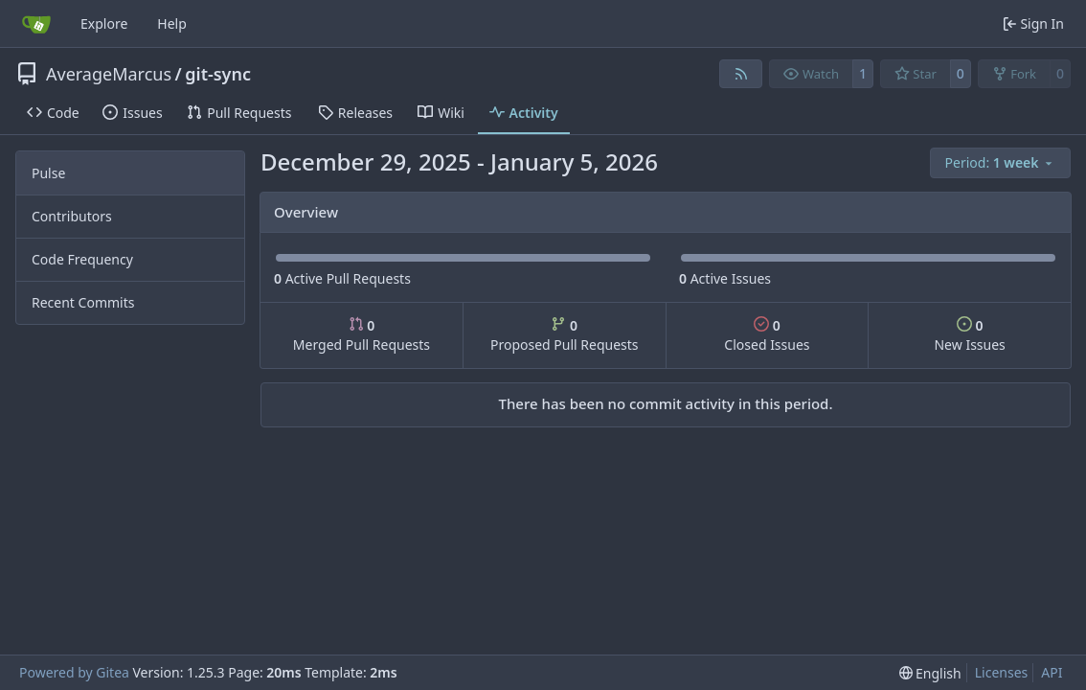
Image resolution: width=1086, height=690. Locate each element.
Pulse (48, 173)
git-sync (218, 73)
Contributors (72, 216)
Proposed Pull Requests (564, 335)
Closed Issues (766, 335)
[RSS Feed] (741, 73)
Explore (103, 23)
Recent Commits (83, 302)
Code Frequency (82, 259)
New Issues (969, 335)
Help (172, 23)
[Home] (36, 24)
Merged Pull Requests (361, 335)
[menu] (1000, 163)
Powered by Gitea (74, 672)
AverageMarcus (108, 73)
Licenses (1002, 672)
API (1051, 672)
